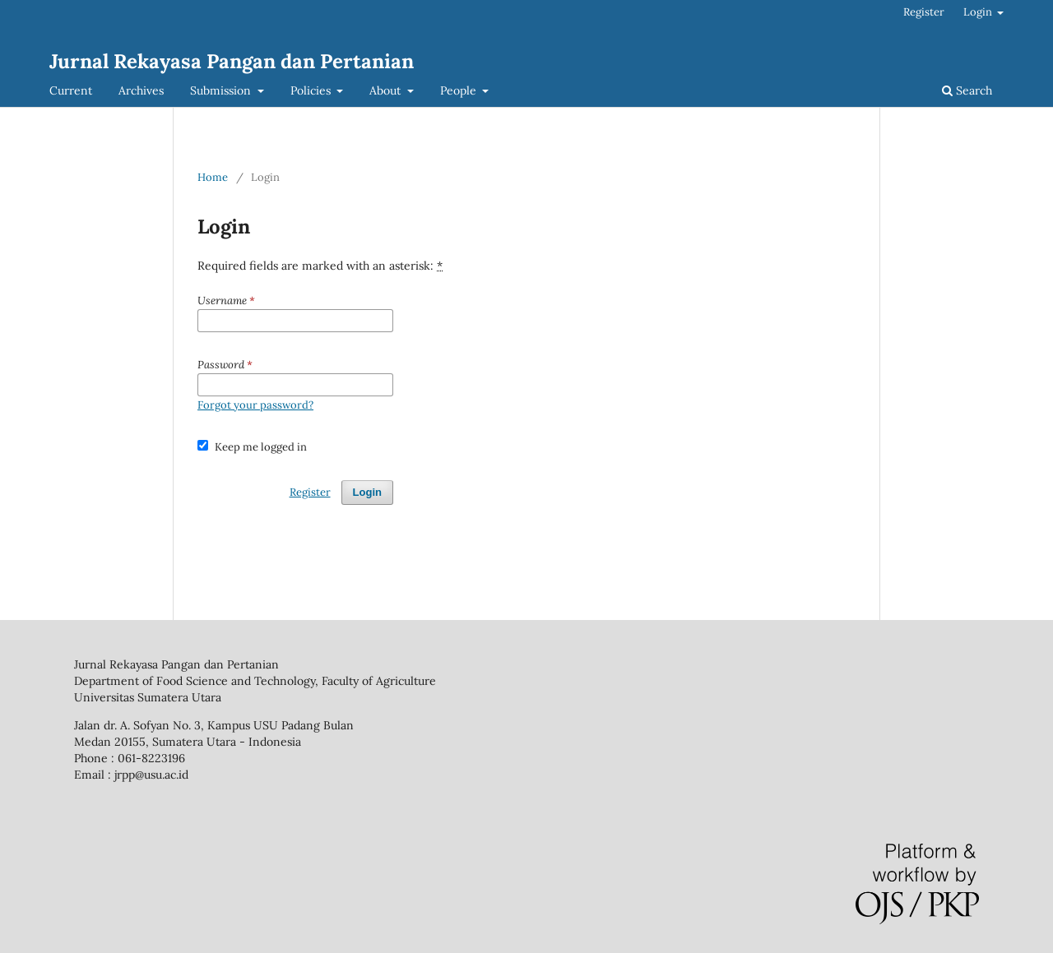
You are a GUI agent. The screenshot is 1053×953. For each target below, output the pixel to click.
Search (967, 90)
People (460, 90)
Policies (312, 90)
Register (923, 12)
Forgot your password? (255, 405)
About (386, 90)
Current (70, 90)
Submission (222, 90)
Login (979, 12)
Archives (141, 90)
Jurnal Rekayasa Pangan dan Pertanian (231, 61)
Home (212, 177)
